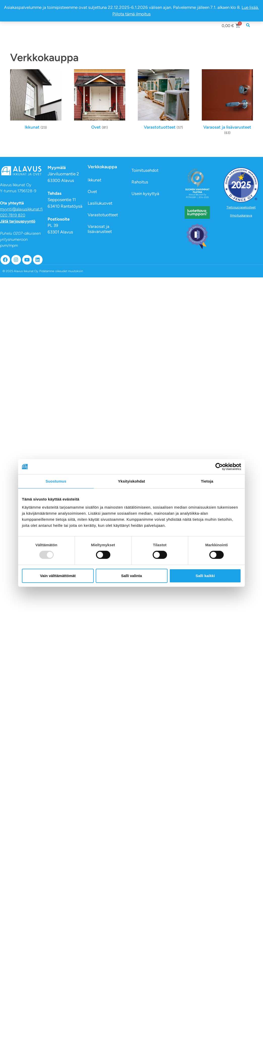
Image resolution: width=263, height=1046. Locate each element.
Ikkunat (94, 179)
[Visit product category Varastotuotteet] (163, 100)
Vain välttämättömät (58, 576)
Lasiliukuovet (100, 203)
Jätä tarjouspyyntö (17, 221)
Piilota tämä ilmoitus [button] (131, 13)
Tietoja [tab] (207, 481)
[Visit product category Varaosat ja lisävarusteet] (227, 103)
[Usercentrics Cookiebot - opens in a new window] (219, 466)
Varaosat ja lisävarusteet (100, 229)
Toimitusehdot (145, 170)
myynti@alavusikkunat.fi (21, 209)
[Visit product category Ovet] (99, 100)
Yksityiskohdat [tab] (131, 481)
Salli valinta (131, 576)
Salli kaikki (205, 576)
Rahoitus (140, 181)
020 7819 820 (12, 215)
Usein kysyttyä (145, 193)
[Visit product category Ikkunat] (35, 100)
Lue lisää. (250, 7)
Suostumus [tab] (56, 481)
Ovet (92, 191)
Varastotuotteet (103, 214)
